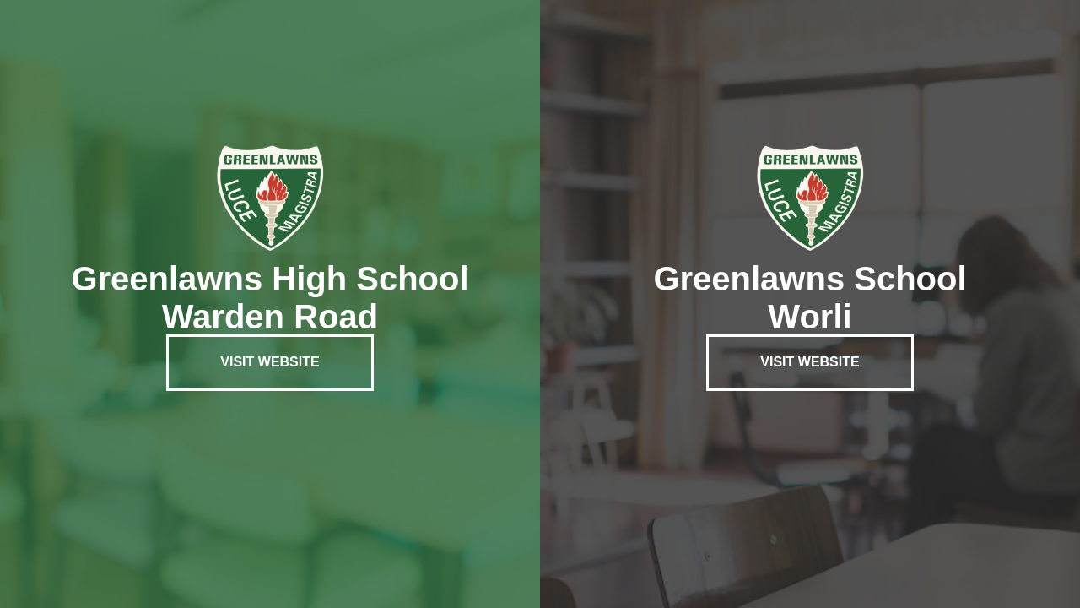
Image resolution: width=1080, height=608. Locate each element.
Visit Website (269, 362)
